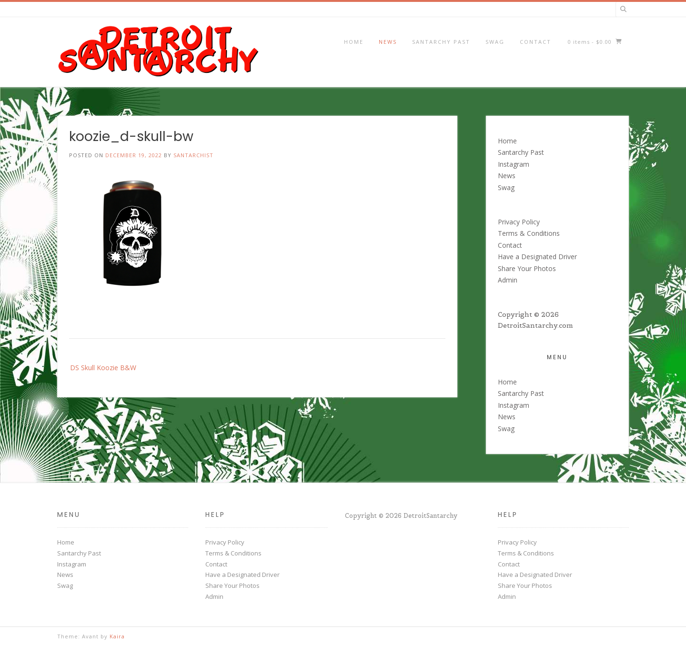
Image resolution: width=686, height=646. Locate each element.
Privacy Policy (519, 221)
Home (353, 41)
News (388, 41)
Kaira (117, 636)
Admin (507, 279)
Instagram (513, 164)
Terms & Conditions (529, 233)
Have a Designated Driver (537, 256)
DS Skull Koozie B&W (103, 367)
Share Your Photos (527, 268)
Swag (494, 41)
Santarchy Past (441, 41)
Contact (535, 41)
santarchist (193, 155)
